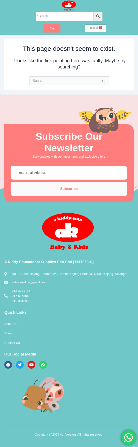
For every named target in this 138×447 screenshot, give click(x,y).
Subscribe (69, 189)
